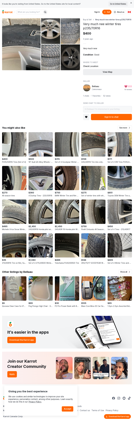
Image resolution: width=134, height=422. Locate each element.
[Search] (45, 12)
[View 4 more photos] (70, 57)
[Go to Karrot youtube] (124, 398)
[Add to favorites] (86, 117)
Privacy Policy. (35, 402)
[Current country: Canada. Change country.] (129, 12)
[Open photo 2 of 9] (50, 31)
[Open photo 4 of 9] (50, 57)
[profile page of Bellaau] (86, 87)
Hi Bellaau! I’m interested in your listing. (107, 109)
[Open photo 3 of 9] (70, 31)
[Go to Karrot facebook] (113, 398)
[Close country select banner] (131, 3)
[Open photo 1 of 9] (21, 44)
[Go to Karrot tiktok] (129, 398)
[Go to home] (7, 12)
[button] (125, 127)
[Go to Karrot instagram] (118, 398)
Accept (67, 409)
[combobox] (29, 12)
